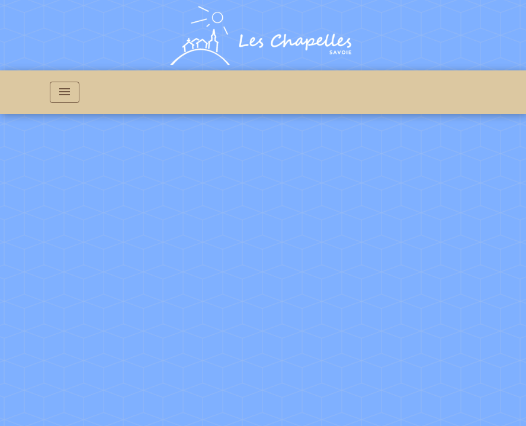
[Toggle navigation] (64, 92)
